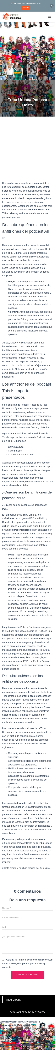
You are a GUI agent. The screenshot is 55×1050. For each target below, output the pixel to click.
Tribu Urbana (13, 999)
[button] (52, 6)
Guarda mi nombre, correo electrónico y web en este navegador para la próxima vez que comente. (27, 963)
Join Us (26, 8)
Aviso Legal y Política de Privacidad (27, 1012)
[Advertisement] (27, 50)
